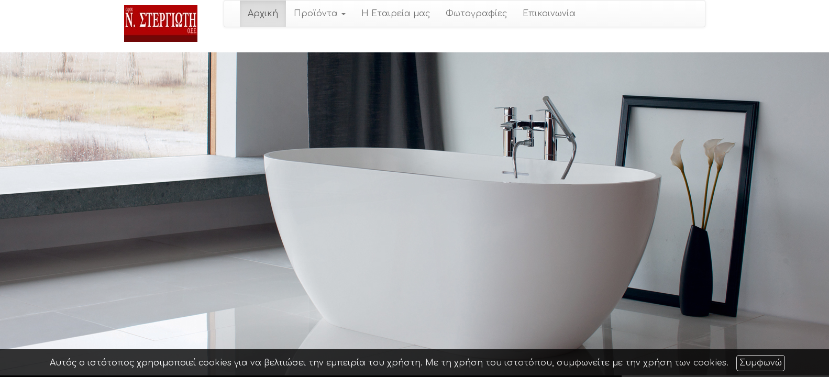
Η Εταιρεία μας (395, 13)
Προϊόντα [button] (320, 13)
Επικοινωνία (549, 13)
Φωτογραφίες (476, 13)
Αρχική (263, 13)
